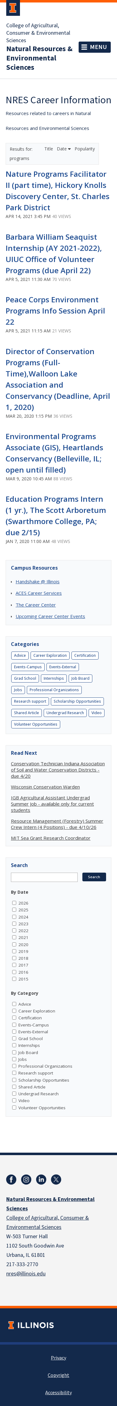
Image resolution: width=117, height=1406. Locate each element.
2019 (23, 951)
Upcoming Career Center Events (50, 616)
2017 (23, 965)
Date (64, 149)
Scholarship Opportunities (77, 701)
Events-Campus (28, 667)
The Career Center (36, 605)
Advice (20, 655)
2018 (23, 958)
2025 (23, 910)
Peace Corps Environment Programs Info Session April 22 (55, 310)
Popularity (85, 149)
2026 (23, 903)
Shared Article (26, 712)
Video (96, 712)
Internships (54, 678)
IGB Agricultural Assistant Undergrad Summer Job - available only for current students (52, 803)
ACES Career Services (39, 593)
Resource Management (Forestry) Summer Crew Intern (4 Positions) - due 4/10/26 (57, 824)
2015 (23, 979)
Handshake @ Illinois (38, 581)
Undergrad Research (65, 712)
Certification (85, 655)
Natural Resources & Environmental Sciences (39, 58)
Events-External (62, 667)
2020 (23, 944)
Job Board (80, 678)
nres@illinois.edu (26, 1274)
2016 (23, 972)
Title (49, 149)
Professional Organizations (54, 689)
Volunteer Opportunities (35, 724)
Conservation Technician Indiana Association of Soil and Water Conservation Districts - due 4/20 (58, 769)
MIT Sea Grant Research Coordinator (50, 838)
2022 (23, 930)
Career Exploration (50, 655)
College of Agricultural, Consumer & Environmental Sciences (38, 33)
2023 (23, 924)
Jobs (18, 689)
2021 (23, 937)
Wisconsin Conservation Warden (45, 787)
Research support (30, 701)
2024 (23, 917)
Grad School (25, 678)
